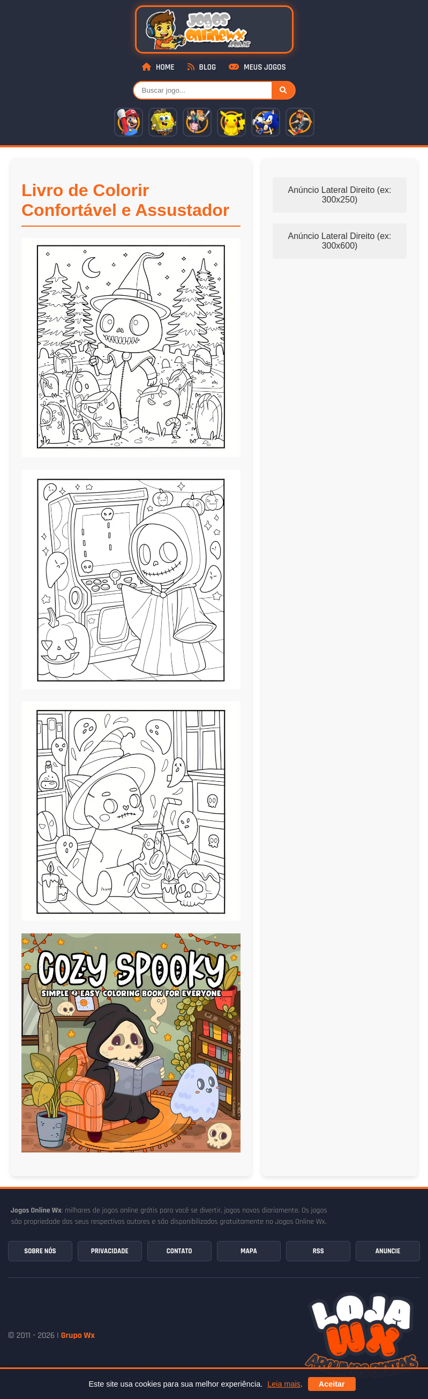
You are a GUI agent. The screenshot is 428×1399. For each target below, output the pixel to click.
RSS (318, 1251)
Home (158, 67)
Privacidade (110, 1251)
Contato (179, 1251)
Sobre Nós (40, 1251)
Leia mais (284, 1384)
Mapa (249, 1251)
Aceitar (332, 1384)
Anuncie (388, 1251)
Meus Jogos (257, 67)
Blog (201, 67)
